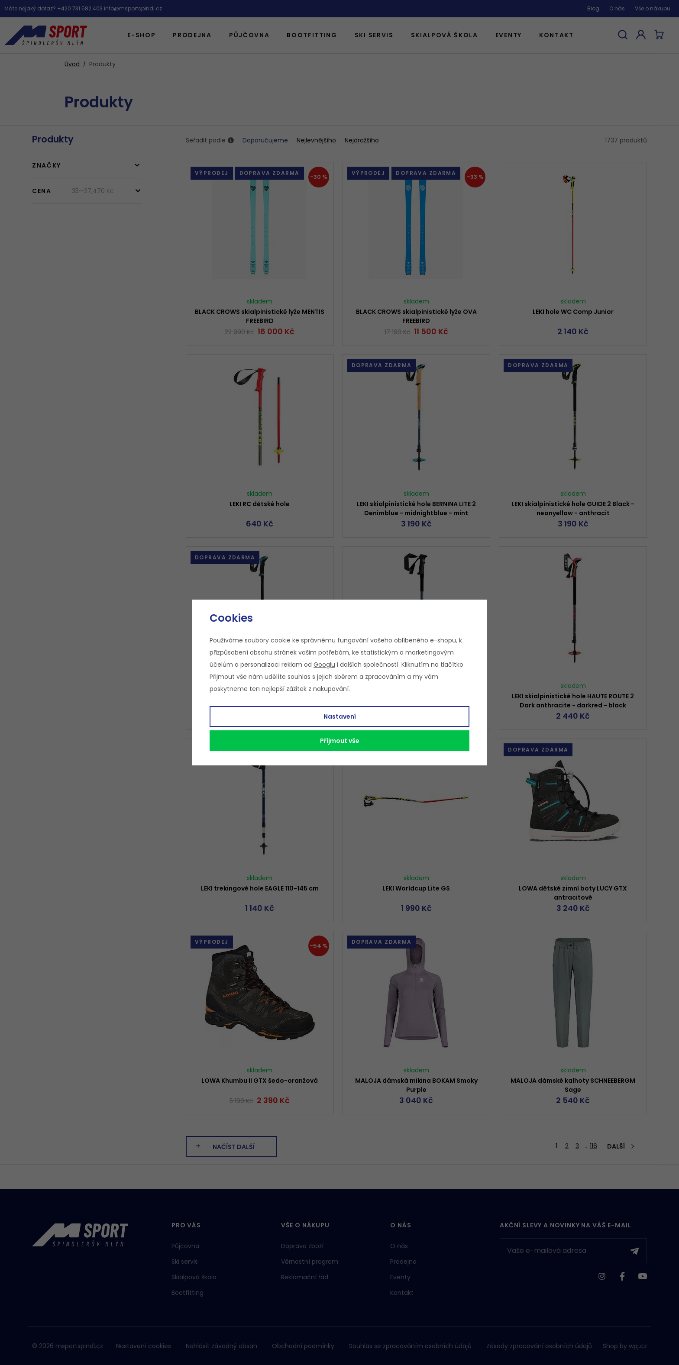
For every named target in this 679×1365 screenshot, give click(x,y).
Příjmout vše (339, 740)
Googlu (324, 664)
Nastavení (339, 716)
